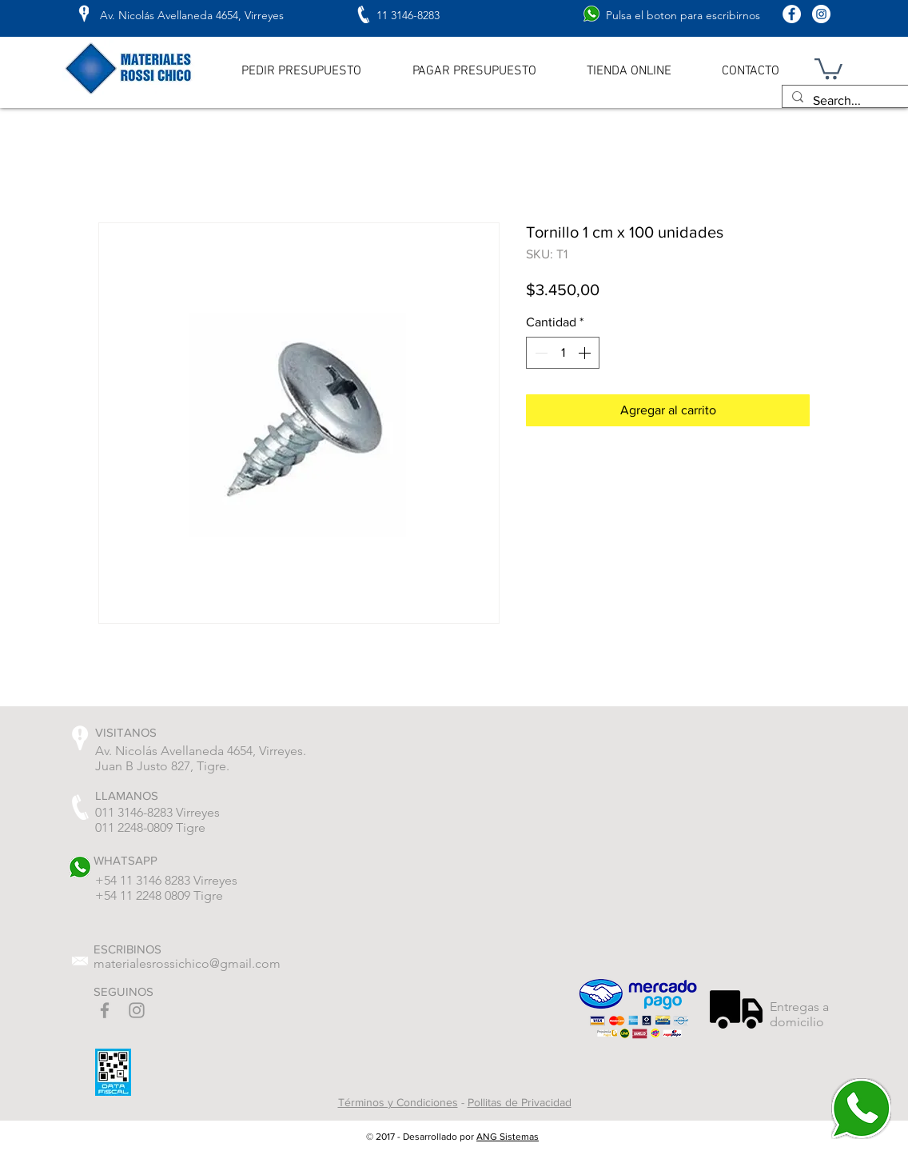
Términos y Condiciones (398, 1102)
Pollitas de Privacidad (519, 1102)
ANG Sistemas (507, 1136)
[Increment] (586, 353)
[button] (828, 67)
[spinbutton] (563, 353)
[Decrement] (539, 353)
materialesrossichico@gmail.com (187, 963)
